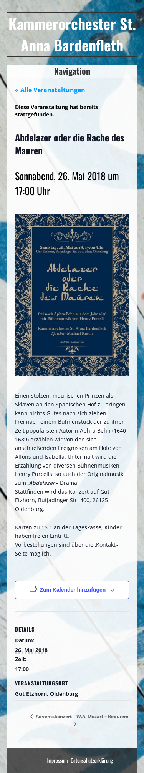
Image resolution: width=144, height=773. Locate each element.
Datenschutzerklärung (92, 760)
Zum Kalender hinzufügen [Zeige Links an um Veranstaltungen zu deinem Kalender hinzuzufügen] (73, 590)
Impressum (57, 760)
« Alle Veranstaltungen (50, 90)
